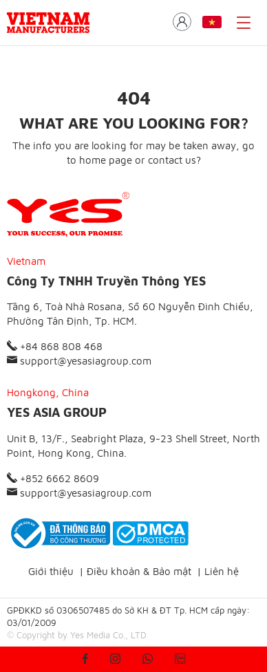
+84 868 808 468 (55, 346)
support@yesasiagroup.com (79, 361)
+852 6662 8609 (53, 478)
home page (105, 160)
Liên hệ (221, 571)
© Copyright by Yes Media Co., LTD (77, 634)
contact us (172, 160)
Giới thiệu (51, 571)
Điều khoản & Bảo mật (139, 571)
